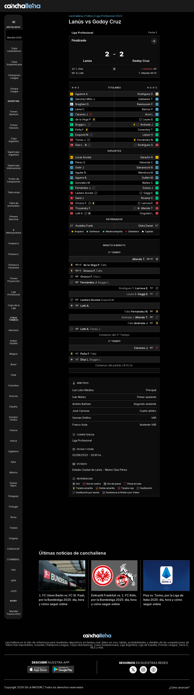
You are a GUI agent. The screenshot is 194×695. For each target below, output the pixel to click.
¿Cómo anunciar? (179, 687)
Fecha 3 (152, 32)
